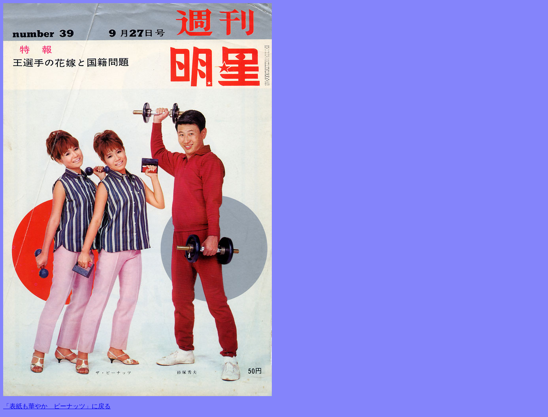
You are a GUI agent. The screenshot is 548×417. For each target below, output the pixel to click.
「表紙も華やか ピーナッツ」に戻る (57, 406)
